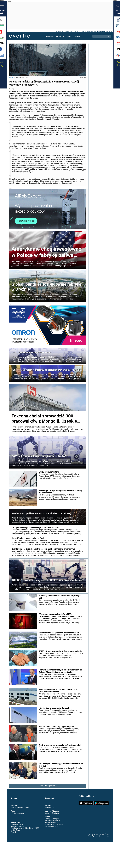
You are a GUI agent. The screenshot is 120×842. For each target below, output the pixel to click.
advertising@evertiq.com (20, 805)
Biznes (11, 77)
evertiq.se (109, 31)
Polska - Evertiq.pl (51, 820)
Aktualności (50, 36)
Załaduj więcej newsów (47, 784)
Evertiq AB (19, 36)
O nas (69, 36)
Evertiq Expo (60, 36)
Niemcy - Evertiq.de (52, 817)
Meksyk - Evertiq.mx (52, 811)
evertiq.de (68, 31)
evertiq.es (76, 31)
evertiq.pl (101, 31)
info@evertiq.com (17, 811)
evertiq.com (60, 31)
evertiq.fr (85, 31)
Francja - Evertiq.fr (51, 824)
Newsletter (77, 36)
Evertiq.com (49, 805)
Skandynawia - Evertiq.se (54, 822)
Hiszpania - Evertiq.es (52, 819)
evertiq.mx (92, 31)
